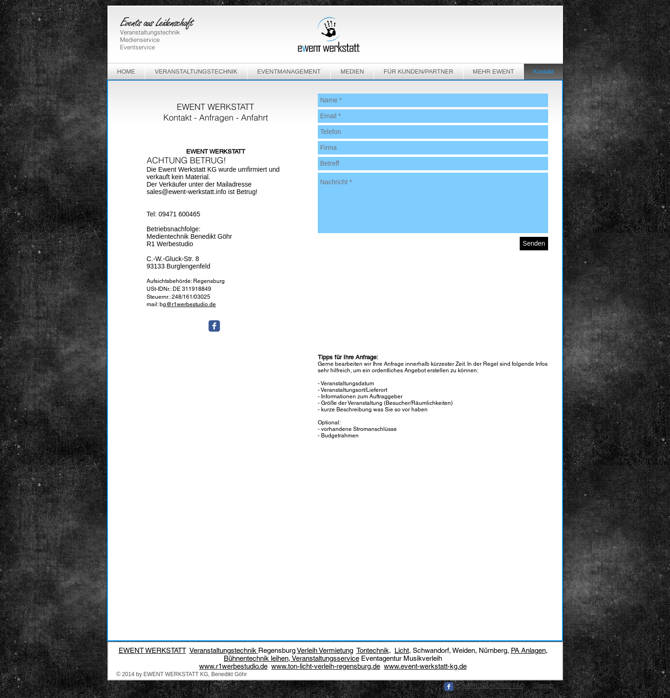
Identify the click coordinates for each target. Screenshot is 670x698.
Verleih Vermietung (325, 650)
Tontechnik (372, 650)
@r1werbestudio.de (191, 304)
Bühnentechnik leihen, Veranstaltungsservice (291, 658)
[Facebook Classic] (448, 686)
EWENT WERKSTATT (152, 650)
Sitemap (543, 685)
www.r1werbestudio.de (233, 666)
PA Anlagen (528, 650)
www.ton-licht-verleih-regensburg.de (325, 666)
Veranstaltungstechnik (223, 650)
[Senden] (534, 243)
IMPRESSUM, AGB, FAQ (493, 686)
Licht (402, 650)
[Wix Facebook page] (214, 326)
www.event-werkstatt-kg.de (425, 666)
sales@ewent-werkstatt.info (186, 191)
